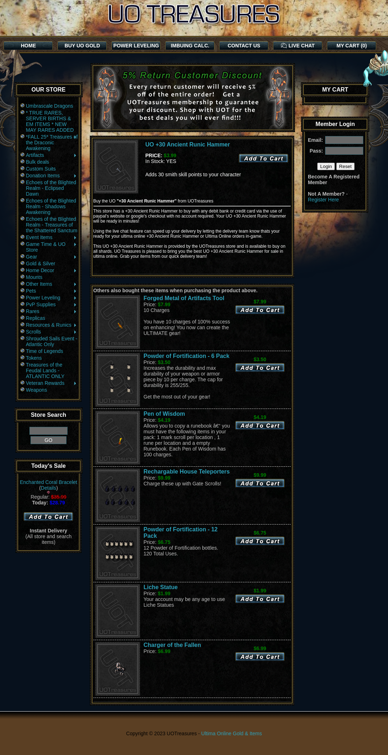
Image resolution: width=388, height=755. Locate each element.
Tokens (34, 358)
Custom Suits (41, 169)
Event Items (51, 237)
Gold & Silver (40, 263)
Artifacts (51, 155)
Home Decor (51, 270)
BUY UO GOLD (82, 45)
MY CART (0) (352, 45)
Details (48, 488)
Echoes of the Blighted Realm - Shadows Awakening (51, 206)
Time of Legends (44, 351)
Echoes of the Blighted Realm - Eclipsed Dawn (51, 188)
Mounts (34, 277)
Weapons (36, 390)
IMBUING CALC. (190, 45)
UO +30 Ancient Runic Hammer (188, 144)
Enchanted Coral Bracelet (48, 482)
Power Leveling (51, 297)
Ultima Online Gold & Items (231, 733)
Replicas (35, 318)
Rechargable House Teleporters (187, 472)
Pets (51, 291)
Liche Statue (161, 587)
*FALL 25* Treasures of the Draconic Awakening (52, 142)
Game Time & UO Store (51, 247)
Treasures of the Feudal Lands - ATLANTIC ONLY (45, 370)
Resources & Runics (51, 325)
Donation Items (51, 175)
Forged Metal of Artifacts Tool (184, 298)
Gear (51, 257)
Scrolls (51, 332)
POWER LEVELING (136, 45)
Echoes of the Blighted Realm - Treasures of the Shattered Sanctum (51, 224)
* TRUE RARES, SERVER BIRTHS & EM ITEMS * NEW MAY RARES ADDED (50, 121)
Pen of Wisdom (164, 414)
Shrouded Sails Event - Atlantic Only (51, 341)
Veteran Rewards (51, 383)
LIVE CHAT (298, 45)
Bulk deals (37, 162)
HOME (28, 45)
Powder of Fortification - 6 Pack (187, 356)
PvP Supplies (51, 304)
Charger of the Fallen (172, 645)
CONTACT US (244, 45)
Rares (51, 311)
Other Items (51, 284)
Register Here (323, 199)
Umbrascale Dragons (49, 106)
